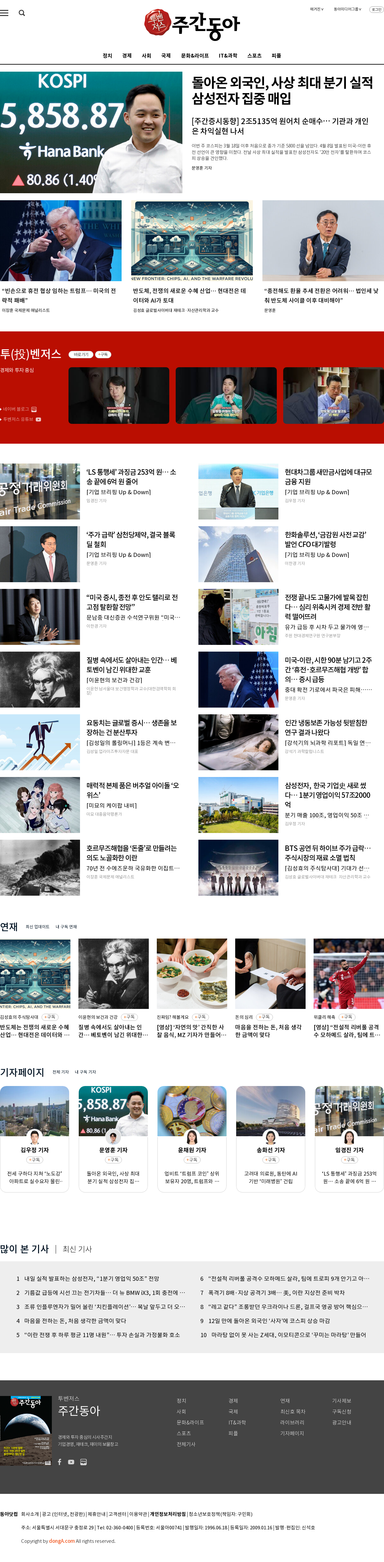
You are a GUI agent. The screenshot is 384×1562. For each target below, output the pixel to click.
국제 (166, 55)
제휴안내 (97, 1514)
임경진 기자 (349, 1150)
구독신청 (341, 1412)
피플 (276, 55)
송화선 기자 (271, 1150)
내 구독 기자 (85, 1072)
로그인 (376, 9)
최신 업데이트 (38, 927)
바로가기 (81, 354)
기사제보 (341, 1401)
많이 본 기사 (24, 1249)
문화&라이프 (195, 55)
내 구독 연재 (66, 927)
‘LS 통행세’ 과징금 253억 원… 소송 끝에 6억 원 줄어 (349, 1177)
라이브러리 (292, 1423)
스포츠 (254, 55)
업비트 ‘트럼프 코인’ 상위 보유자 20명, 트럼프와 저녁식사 (192, 1177)
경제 (127, 55)
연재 (285, 1401)
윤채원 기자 (192, 1150)
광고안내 (341, 1423)
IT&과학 (228, 55)
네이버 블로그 (16, 409)
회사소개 (30, 1514)
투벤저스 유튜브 (18, 419)
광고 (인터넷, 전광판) (63, 1514)
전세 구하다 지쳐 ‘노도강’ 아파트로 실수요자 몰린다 (34, 1177)
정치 (107, 55)
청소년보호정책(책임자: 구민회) (220, 1514)
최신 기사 (77, 1249)
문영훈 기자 (113, 1150)
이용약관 (138, 1514)
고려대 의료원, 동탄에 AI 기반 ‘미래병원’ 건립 (270, 1177)
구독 (104, 354)
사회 (146, 55)
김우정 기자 (34, 1150)
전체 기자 (60, 1072)
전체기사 (186, 1444)
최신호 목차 (293, 1412)
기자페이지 (292, 1434)
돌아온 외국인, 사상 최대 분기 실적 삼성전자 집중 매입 (113, 1177)
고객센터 (117, 1514)
